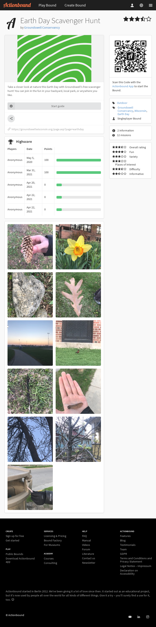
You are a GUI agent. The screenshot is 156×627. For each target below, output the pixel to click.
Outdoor (122, 103)
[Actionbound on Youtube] (130, 617)
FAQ (84, 536)
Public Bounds (14, 554)
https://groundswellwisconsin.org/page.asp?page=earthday (46, 129)
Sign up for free (15, 536)
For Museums (52, 544)
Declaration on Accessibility (129, 572)
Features (125, 536)
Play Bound (47, 5)
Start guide (36, 106)
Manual (86, 540)
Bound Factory (53, 540)
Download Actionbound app (20, 560)
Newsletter (88, 562)
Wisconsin (140, 111)
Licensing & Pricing (55, 536)
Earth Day (123, 114)
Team (123, 549)
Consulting (50, 563)
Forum (86, 549)
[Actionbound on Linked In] (138, 617)
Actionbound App (123, 86)
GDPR (123, 554)
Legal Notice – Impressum (135, 566)
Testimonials (127, 545)
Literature (88, 554)
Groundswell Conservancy (42, 27)
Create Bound (75, 5)
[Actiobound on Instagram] (147, 617)
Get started (12, 540)
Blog (123, 540)
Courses (49, 558)
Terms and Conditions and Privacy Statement (136, 559)
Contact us (88, 558)
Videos (86, 545)
